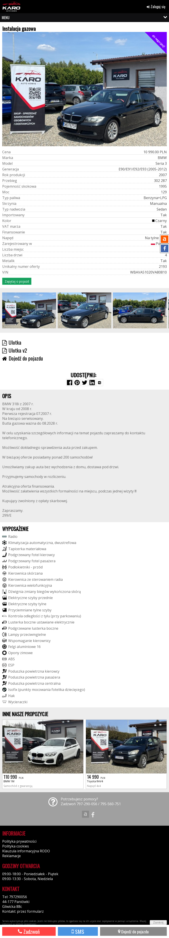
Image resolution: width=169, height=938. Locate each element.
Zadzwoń (29, 931)
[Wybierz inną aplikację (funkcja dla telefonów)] (99, 382)
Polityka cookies (15, 846)
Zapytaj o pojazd (17, 281)
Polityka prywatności (19, 841)
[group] (29, 310)
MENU (5, 17)
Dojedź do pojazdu (133, 931)
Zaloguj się (156, 6)
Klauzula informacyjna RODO (26, 851)
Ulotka (11, 342)
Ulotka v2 (14, 350)
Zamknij (158, 922)
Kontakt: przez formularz (23, 911)
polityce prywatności (25, 924)
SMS (78, 931)
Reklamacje (11, 855)
